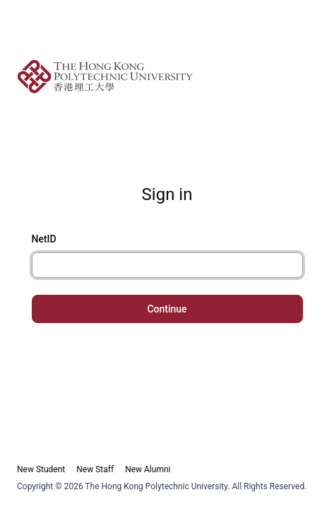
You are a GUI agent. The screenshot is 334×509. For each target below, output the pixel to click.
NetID (44, 239)
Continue (166, 309)
